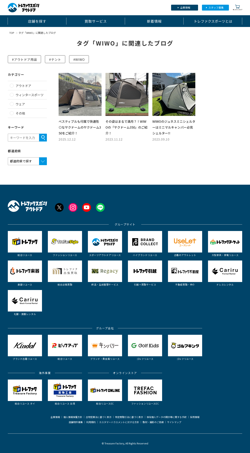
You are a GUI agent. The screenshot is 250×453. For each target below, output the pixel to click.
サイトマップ (174, 422)
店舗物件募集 (76, 422)
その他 (20, 113)
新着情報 (154, 21)
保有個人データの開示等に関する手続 (167, 417)
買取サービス (96, 21)
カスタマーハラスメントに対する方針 (119, 422)
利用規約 (91, 422)
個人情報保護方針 (72, 417)
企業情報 (185, 7)
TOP (11, 33)
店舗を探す (37, 21)
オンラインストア (237, 7)
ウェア (20, 104)
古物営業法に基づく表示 (99, 417)
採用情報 (194, 417)
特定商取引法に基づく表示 (129, 417)
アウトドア (23, 85)
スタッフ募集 (216, 7)
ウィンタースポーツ (30, 94)
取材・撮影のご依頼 (153, 422)
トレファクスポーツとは (213, 21)
